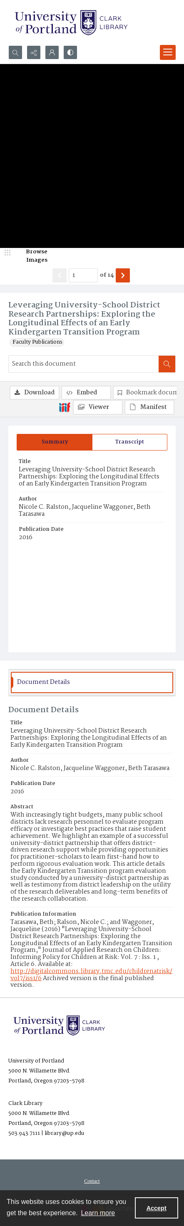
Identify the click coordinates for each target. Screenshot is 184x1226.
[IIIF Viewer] (98, 407)
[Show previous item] (59, 275)
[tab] (54, 442)
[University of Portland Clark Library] (70, 22)
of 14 (107, 275)
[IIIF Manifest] (149, 407)
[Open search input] (15, 52)
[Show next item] (123, 275)
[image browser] (31, 256)
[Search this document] (84, 364)
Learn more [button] (98, 1212)
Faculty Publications (37, 342)
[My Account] (52, 52)
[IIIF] (64, 407)
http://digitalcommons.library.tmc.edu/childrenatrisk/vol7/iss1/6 (91, 974)
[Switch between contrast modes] (70, 52)
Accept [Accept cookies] (157, 1208)
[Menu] (168, 52)
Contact (91, 1181)
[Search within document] (167, 364)
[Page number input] (83, 275)
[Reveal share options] (33, 52)
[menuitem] (92, 1181)
